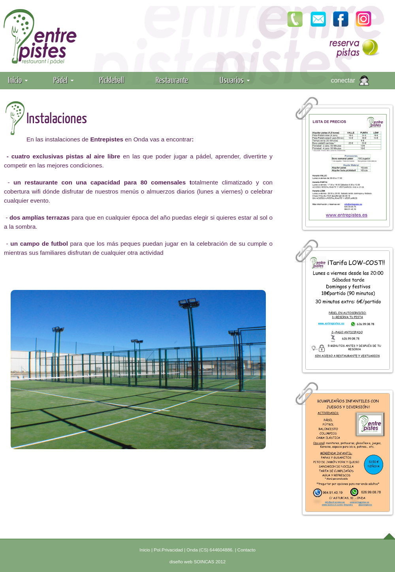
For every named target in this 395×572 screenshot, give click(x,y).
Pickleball (111, 80)
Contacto (246, 550)
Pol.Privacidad (168, 550)
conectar (343, 80)
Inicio (18, 80)
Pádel (63, 80)
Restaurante (172, 80)
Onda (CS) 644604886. (209, 550)
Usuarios (235, 80)
